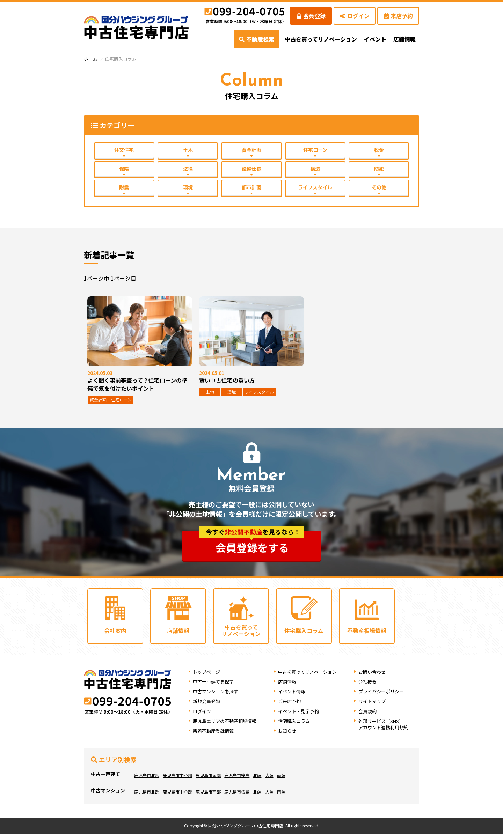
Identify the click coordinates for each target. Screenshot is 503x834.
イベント (375, 39)
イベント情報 (291, 691)
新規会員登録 (206, 701)
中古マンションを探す (215, 691)
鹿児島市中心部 (177, 775)
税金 (379, 149)
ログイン (355, 16)
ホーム (90, 59)
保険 (124, 168)
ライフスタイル (315, 187)
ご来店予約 (289, 701)
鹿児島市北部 (146, 775)
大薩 (269, 775)
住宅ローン (315, 149)
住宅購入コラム (294, 721)
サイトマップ (372, 701)
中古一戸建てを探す (213, 681)
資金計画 (251, 149)
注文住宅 (124, 149)
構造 (315, 168)
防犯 (379, 168)
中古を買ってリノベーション (321, 39)
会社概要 (367, 681)
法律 (188, 168)
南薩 (281, 775)
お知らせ (287, 731)
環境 (188, 187)
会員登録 (311, 16)
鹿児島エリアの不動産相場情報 (224, 721)
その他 (379, 187)
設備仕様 (251, 168)
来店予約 (398, 16)
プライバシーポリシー (381, 691)
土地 (188, 149)
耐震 (124, 187)
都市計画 (251, 187)
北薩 (257, 775)
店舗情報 (287, 681)
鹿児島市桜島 (236, 775)
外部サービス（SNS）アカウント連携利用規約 (383, 724)
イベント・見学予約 (298, 711)
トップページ (206, 672)
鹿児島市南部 (208, 775)
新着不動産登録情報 (213, 731)
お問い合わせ (372, 672)
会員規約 (367, 711)
